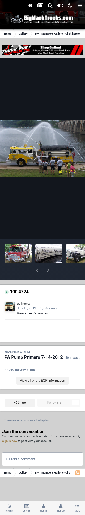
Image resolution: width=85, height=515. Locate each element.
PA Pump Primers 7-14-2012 (34, 345)
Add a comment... (22, 447)
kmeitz (25, 292)
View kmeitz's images (32, 301)
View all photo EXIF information (42, 369)
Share (20, 391)
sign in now (9, 429)
